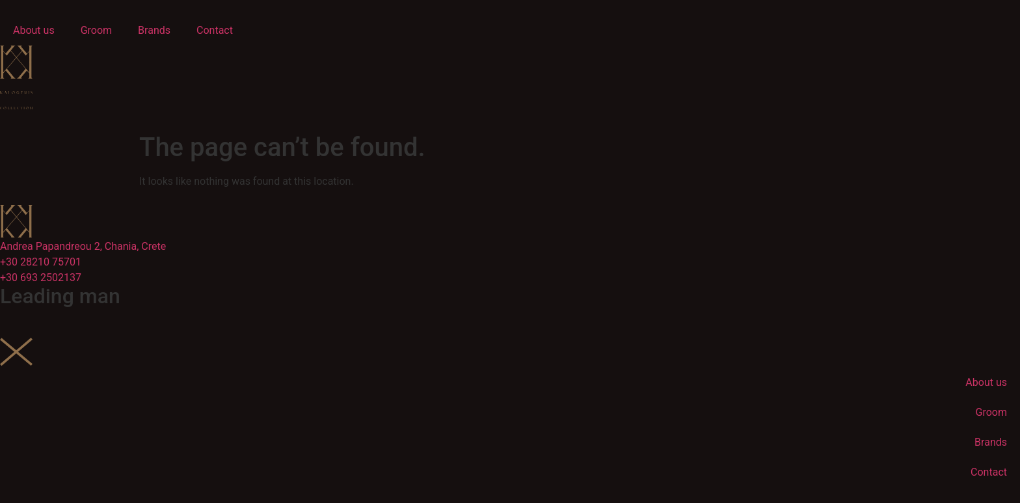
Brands (154, 30)
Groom (96, 30)
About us (34, 30)
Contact (214, 30)
